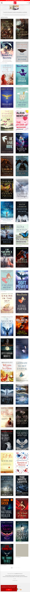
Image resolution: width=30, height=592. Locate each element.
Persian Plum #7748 (18, 519)
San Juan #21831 (18, 473)
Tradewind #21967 (18, 85)
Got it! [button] (9, 589)
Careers (21, 576)
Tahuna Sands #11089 (3, 131)
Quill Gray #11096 (3, 85)
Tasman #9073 (18, 245)
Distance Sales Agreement (17, 575)
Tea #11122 (17, 557)
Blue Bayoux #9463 (18, 405)
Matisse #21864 (3, 222)
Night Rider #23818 (18, 268)
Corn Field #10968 (3, 473)
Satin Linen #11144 (18, 382)
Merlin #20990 (3, 154)
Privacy (12, 575)
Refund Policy (23, 575)
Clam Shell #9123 (3, 268)
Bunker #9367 (2, 359)
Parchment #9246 (3, 428)
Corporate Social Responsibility (10, 576)
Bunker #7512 (2, 565)
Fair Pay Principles (17, 576)
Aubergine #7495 (18, 336)
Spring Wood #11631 (3, 382)
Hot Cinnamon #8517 (3, 519)
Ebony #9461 (17, 154)
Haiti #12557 (2, 542)
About (5, 576)
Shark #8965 (2, 245)
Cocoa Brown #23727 (18, 428)
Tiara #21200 (2, 291)
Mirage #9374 (2, 405)
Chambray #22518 (3, 108)
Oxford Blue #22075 (18, 359)
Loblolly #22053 (18, 222)
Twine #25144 (2, 199)
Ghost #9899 (17, 199)
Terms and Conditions (8, 575)
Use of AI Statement (24, 576)
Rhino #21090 (17, 291)
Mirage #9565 (17, 496)
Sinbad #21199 (17, 108)
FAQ (3, 576)
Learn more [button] (13, 587)
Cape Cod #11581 (3, 496)
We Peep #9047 (18, 131)
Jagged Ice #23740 (3, 336)
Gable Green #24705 (18, 542)
